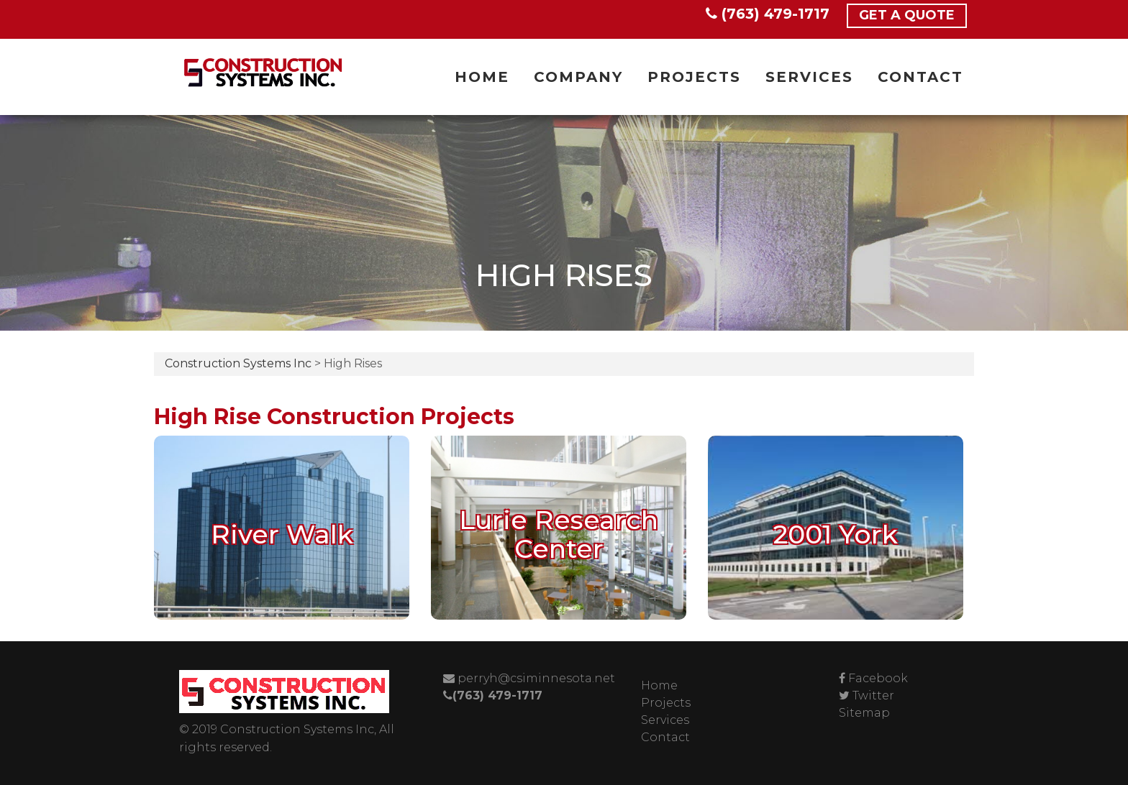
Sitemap (864, 713)
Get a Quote (907, 15)
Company (578, 77)
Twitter (873, 695)
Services (809, 77)
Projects (694, 77)
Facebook (878, 678)
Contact (920, 77)
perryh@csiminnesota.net (529, 678)
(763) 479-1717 (767, 13)
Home (482, 77)
